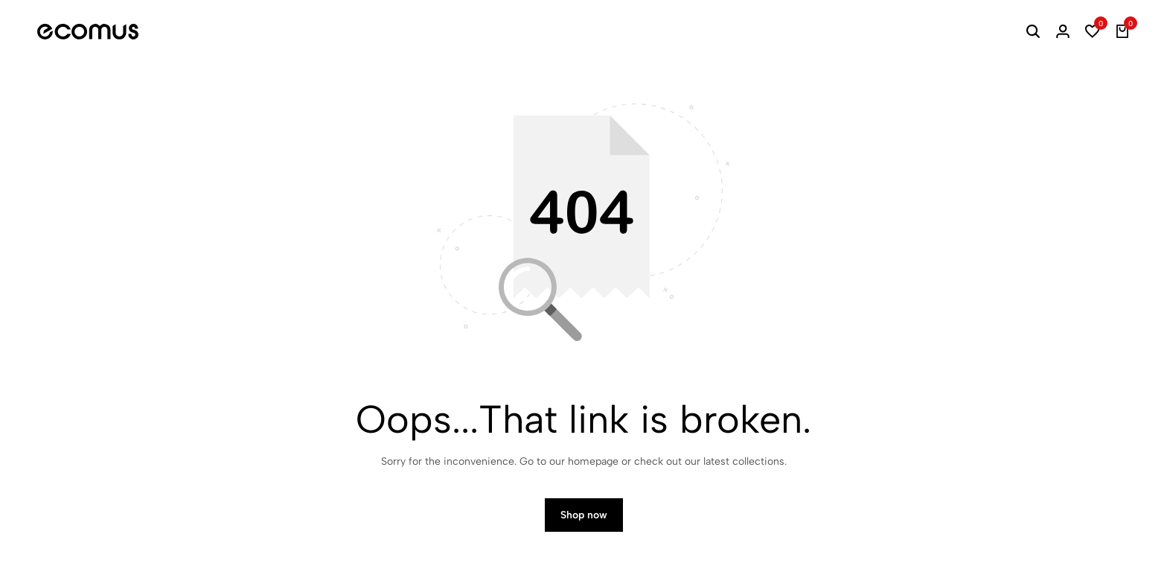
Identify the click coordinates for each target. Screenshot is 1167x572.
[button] (1092, 31)
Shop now (583, 515)
